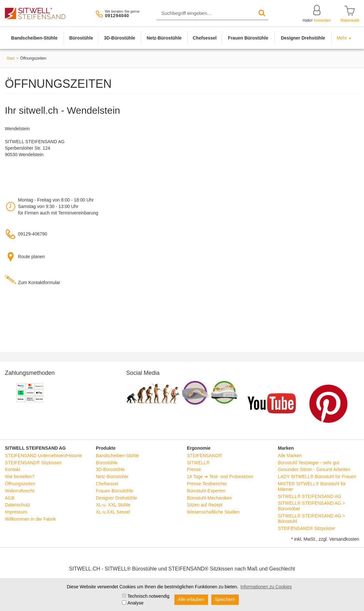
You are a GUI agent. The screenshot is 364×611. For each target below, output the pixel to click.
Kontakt (12, 469)
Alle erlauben (191, 599)
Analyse (135, 602)
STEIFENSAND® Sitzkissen (33, 462)
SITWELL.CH (84, 568)
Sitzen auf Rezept (205, 504)
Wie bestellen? (20, 476)
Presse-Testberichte (207, 483)
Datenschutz (17, 504)
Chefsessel (205, 37)
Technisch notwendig (148, 596)
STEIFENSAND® (204, 455)
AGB (10, 498)
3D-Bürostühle (119, 37)
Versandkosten (344, 539)
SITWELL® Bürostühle (131, 568)
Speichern (225, 599)
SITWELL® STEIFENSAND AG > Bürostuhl (311, 518)
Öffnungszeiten (20, 483)
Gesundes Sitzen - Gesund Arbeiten (314, 469)
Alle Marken (290, 455)
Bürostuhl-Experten (206, 490)
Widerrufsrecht (19, 490)
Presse (194, 469)
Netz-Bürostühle (164, 37)
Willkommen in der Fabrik (30, 519)
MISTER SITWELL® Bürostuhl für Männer (312, 486)
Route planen (31, 256)
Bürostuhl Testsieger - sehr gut (308, 462)
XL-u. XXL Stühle (113, 504)
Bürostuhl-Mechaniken (209, 498)
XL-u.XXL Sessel (113, 511)
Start (10, 58)
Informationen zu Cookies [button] (266, 586)
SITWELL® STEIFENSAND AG (309, 496)
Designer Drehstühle (303, 37)
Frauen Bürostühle (248, 37)
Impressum (16, 511)
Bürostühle (81, 37)
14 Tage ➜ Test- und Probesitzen (220, 476)
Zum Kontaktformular (39, 282)
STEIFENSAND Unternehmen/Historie (43, 455)
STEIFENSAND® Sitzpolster (307, 528)
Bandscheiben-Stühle (34, 37)
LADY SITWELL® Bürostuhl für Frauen (317, 476)
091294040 (117, 15)
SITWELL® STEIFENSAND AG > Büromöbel (311, 506)
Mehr (343, 37)
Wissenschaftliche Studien (213, 511)
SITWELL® (198, 462)
